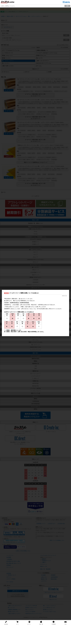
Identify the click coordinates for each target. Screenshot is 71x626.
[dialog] (35, 313)
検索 (67, 6)
